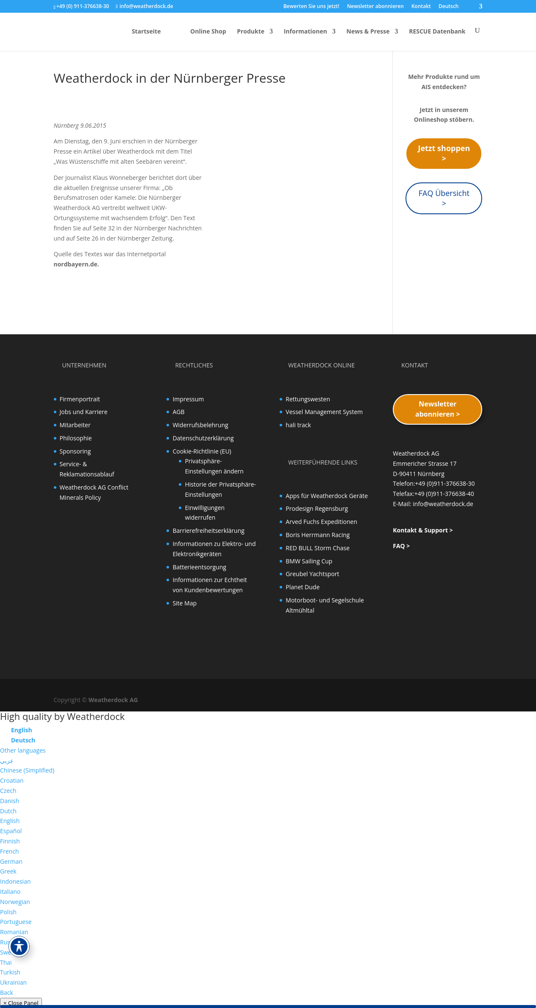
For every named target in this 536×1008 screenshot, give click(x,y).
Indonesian (15, 881)
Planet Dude (302, 587)
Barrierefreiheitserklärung (208, 530)
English (9, 821)
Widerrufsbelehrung (200, 425)
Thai (6, 962)
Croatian (12, 780)
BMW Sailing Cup (309, 561)
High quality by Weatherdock (62, 716)
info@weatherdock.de (443, 504)
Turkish (10, 972)
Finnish (10, 841)
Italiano (10, 892)
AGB (178, 412)
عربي (7, 760)
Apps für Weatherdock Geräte (327, 496)
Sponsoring (75, 451)
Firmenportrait (80, 399)
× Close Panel (21, 1003)
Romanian (14, 932)
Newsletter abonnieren (375, 7)
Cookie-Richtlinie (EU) (201, 451)
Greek (8, 871)
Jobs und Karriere (84, 412)
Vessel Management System (324, 412)
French (9, 851)
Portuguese (16, 922)
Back (6, 992)
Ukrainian (13, 982)
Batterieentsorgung (199, 567)
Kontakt (421, 7)
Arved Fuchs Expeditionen (321, 522)
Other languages (23, 750)
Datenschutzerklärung (202, 438)
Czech (8, 791)
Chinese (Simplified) (27, 770)
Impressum (188, 399)
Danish (9, 801)
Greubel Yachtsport (312, 574)
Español (11, 831)
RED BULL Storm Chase (318, 548)
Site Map (184, 603)
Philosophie (76, 438)
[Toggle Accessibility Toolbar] (19, 946)
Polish (8, 912)
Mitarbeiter (75, 425)
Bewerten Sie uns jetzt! (311, 7)
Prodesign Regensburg (317, 508)
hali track (298, 425)
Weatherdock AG (113, 700)
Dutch (8, 811)
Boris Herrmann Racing (318, 535)
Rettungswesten (308, 399)
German (11, 861)
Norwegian (15, 902)
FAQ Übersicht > (444, 198)
